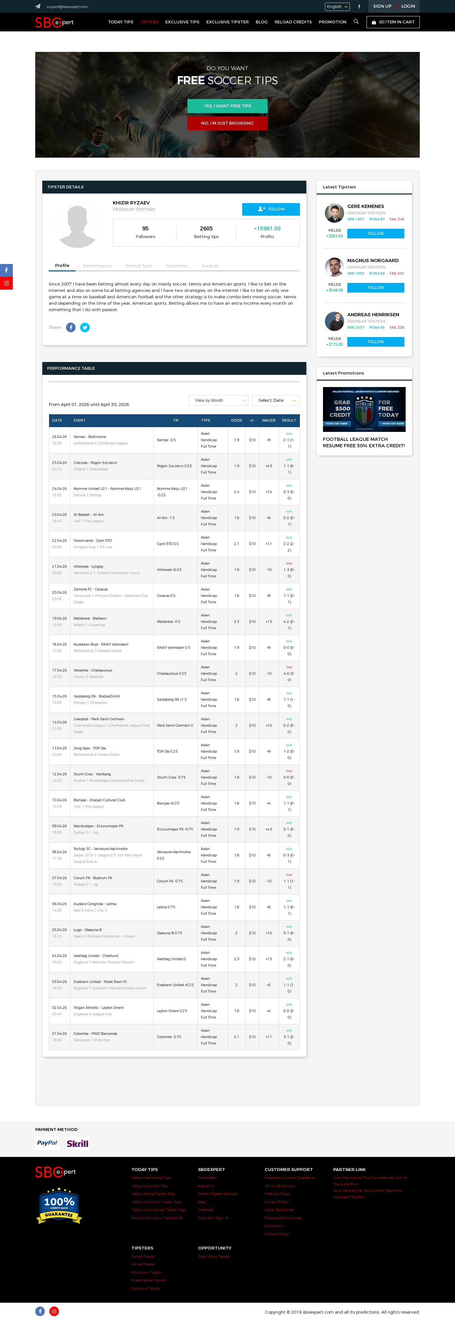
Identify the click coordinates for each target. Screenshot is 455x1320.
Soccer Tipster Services (217, 1193)
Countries (177, 266)
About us (206, 1185)
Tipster (149, 22)
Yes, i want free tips (227, 106)
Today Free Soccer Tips (150, 1177)
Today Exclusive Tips (149, 1185)
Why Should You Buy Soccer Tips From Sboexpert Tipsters (367, 1194)
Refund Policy (277, 1193)
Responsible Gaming (283, 1217)
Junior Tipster (143, 1256)
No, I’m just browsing (227, 123)
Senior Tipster (143, 1264)
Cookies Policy (277, 1233)
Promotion (332, 22)
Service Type (138, 266)
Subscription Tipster (148, 1280)
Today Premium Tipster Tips (156, 1201)
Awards (210, 266)
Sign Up (382, 6)
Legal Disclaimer (279, 1209)
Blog (262, 22)
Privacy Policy (277, 1201)
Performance (97, 266)
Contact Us (274, 1225)
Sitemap (205, 1209)
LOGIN (408, 6)
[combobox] (218, 400)
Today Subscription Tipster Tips (158, 1209)
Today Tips (120, 22)
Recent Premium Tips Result (157, 1217)
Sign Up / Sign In (213, 1217)
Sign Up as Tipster (214, 1256)
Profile (62, 265)
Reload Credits (293, 22)
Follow (271, 209)
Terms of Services (280, 1185)
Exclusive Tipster (227, 22)
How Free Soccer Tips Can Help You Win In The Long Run (370, 1181)
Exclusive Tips (182, 22)
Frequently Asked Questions (289, 1177)
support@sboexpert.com (67, 6)
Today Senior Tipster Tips (153, 1193)
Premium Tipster (146, 1272)
